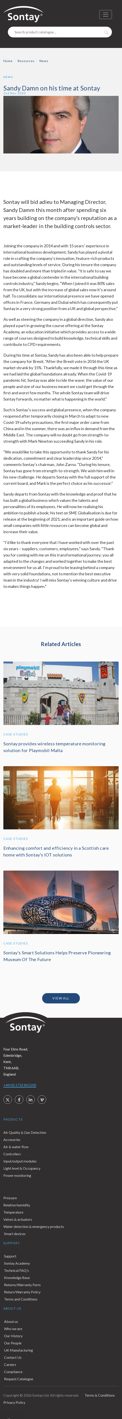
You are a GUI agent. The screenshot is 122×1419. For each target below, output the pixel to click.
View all (60, 998)
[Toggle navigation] (105, 14)
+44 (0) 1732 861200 (19, 1085)
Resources (26, 61)
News (43, 61)
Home (8, 61)
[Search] (60, 32)
